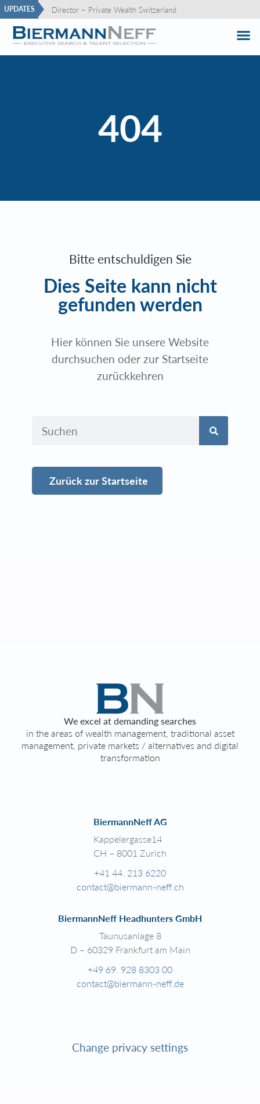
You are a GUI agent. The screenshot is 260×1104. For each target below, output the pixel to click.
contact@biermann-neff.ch (130, 886)
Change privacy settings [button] (130, 1047)
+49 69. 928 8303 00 (130, 969)
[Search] (213, 430)
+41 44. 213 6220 (130, 872)
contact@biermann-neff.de (130, 983)
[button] (243, 35)
